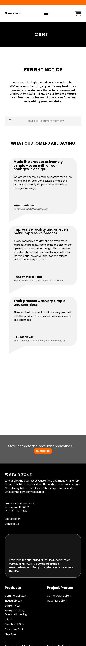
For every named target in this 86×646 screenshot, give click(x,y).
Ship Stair (10, 634)
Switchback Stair (15, 624)
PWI (46, 560)
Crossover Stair (14, 629)
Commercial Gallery (59, 595)
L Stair (8, 619)
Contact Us (12, 524)
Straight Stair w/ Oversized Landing (16, 612)
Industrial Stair (13, 600)
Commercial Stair (15, 595)
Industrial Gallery (57, 600)
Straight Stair (13, 605)
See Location (13, 519)
